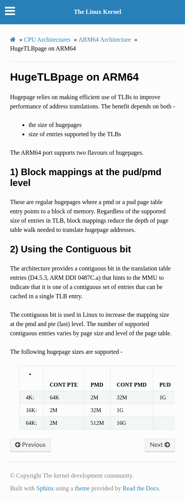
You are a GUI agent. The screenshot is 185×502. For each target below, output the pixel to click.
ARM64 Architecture (104, 39)
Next (160, 445)
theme (82, 488)
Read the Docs (140, 488)
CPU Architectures (47, 39)
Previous (30, 445)
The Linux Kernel (97, 11)
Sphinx (45, 488)
